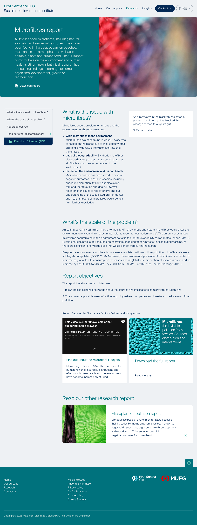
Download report (27, 86)
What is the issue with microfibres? (27, 112)
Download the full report (155, 360)
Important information (80, 483)
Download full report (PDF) (26, 141)
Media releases (76, 479)
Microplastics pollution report (136, 413)
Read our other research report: (25, 134)
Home (7, 479)
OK (94, 348)
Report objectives (17, 126)
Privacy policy (75, 487)
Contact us (165, 8)
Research (9, 487)
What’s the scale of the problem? (26, 119)
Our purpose (11, 483)
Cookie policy (75, 495)
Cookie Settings (77, 499)
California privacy (77, 491)
